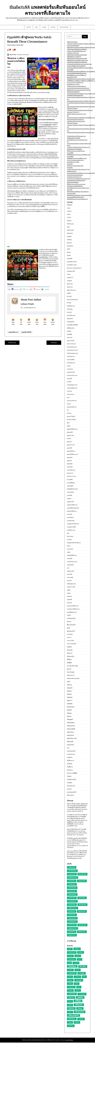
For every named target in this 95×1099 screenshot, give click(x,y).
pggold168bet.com (13, 332)
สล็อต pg (69, 685)
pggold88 (40, 126)
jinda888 (69, 334)
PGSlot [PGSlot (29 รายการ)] (72, 966)
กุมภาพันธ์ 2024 (72, 921)
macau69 (69, 378)
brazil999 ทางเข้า (72, 262)
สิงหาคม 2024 (72, 914)
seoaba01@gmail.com (28, 307)
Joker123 (69, 337)
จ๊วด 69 (69, 621)
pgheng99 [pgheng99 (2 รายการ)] (76, 962)
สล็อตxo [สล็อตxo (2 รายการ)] (70, 1012)
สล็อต (68, 681)
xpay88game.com (72, 612)
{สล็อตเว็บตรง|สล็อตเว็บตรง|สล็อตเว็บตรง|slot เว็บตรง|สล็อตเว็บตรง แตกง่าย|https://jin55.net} (77, 51)
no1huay (69, 391)
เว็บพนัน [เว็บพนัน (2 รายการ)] (70, 1022)
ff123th (69, 303)
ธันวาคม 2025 (82, 874)
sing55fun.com (71, 530)
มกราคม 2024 (72, 925)
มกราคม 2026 (72, 874)
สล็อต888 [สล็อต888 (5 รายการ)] (71, 1008)
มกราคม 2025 (72, 904)
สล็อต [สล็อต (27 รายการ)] (78, 1001)
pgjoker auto (70, 435)
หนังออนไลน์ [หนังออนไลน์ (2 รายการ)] (81, 1019)
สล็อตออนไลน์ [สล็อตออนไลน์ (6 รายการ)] (79, 1012)
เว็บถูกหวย (70, 770)
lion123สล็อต (70, 359)
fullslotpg (69, 309)
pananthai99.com (72, 407)
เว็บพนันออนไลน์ (71, 779)
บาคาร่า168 (70, 640)
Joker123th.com (71, 344)
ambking (69, 239)
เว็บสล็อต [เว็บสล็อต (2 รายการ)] (77, 1022)
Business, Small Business (74, 268)
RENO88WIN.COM (72, 489)
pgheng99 (70, 432)
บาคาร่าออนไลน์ (71, 644)
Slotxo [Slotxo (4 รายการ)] (70, 980)
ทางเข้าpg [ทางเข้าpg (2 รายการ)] (70, 990)
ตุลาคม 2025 (72, 881)
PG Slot (69, 413)
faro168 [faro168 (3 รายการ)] (80, 952)
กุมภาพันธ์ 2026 (72, 870)
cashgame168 (71, 271)
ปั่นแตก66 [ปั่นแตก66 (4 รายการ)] (71, 997)
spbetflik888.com (72, 555)
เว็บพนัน (69, 776)
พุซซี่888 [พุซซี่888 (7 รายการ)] (80, 997)
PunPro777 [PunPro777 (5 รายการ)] (72, 973)
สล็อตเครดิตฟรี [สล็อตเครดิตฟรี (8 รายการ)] (73, 1015)
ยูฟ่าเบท (69, 669)
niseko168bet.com (72, 388)
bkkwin (69, 252)
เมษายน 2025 (72, 898)
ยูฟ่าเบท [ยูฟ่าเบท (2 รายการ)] (70, 1001)
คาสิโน (69, 615)
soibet (68, 552)
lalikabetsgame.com (72, 353)
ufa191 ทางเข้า (71, 587)
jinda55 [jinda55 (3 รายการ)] (77, 956)
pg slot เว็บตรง (71, 416)
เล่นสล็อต (69, 764)
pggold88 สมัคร (47, 124)
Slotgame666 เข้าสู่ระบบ (74, 543)
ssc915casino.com (72, 562)
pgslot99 (69, 448)
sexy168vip (70, 517)
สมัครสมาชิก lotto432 (73, 678)
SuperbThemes (69, 1040)
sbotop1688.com (72, 511)
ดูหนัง (68, 628)
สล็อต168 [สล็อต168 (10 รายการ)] (78, 1005)
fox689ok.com (71, 306)
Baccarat (69, 243)
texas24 (69, 580)
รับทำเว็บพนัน (70, 672)
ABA (68, 227)
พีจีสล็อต (69, 659)
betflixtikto (70, 246)
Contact (44, 27)
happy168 (70, 318)
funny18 (69, 312)
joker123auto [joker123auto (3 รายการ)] (72, 959)
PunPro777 (70, 473)
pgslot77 (69, 442)
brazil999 (69, 258)
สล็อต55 (69, 691)
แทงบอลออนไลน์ (71, 792)
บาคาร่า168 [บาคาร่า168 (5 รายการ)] (72, 994)
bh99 (68, 249)
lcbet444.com (71, 356)
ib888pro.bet (70, 328)
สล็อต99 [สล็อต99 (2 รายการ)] (70, 1005)
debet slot (70, 284)
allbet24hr (70, 233)
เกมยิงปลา (70, 757)
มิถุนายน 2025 (72, 891)
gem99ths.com (71, 315)
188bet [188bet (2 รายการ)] (70, 949)
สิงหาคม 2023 (72, 935)
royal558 (69, 495)
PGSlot (69, 438)
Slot (68, 533)
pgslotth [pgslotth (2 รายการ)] (77, 969)
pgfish (68, 426)
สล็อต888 (69, 704)
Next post (54, 343)
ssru (68, 568)
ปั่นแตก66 (69, 650)
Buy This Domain (64, 27)
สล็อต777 (69, 700)
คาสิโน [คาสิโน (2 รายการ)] (76, 983)
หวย (68, 748)
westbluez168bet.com (73, 609)
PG (68, 410)
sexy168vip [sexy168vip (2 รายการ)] (77, 976)
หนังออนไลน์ (70, 745)
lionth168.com (71, 363)
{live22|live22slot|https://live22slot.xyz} (78, 179)
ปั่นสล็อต (69, 647)
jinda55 (69, 331)
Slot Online (70, 536)
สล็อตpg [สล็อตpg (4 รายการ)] (80, 1008)
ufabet (69, 593)
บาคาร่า (69, 637)
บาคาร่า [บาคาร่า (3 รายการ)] (77, 990)
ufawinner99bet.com (73, 606)
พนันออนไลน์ (70, 656)
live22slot (70, 369)
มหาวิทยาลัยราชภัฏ (72, 666)
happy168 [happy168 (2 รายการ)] (70, 955)
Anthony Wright (27, 304)
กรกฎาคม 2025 (72, 887)
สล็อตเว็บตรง (70, 732)
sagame (69, 498)
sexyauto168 (70, 520)
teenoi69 (69, 574)
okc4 (68, 397)
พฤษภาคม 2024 (72, 918)
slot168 (69, 539)
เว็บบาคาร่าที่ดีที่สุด (72, 773)
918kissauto (70, 224)
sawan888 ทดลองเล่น (73, 508)
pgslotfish (70, 457)
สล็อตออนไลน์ (71, 726)
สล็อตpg (69, 713)
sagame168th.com (72, 505)
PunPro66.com (71, 470)
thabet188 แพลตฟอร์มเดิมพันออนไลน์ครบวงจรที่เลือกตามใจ (48, 10)
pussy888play (71, 483)
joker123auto (71, 341)
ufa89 (68, 590)
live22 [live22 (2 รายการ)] (79, 959)
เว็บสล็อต (69, 783)
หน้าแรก (29, 27)
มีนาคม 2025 (82, 898)
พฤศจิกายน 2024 (73, 908)
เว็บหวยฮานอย (71, 786)
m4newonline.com (72, 375)
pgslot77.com (71, 445)
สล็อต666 (69, 697)
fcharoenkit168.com (72, 299)
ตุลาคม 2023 (72, 931)
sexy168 (69, 514)
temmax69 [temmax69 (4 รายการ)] (79, 980)
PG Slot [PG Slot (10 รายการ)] (83, 966)
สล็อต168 (69, 688)
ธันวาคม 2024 (82, 904)
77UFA (69, 217)
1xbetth (69, 211)
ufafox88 (69, 599)
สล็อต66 (69, 694)
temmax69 (70, 577)
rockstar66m (70, 492)
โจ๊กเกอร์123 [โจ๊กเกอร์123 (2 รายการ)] (71, 1025)
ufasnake (69, 603)
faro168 (69, 296)
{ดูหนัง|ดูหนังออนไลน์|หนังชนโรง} (76, 180)
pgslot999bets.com (72, 454)
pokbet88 (69, 464)
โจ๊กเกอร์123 (70, 795)
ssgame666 (70, 565)
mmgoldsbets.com (72, 385)
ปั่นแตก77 (69, 653)
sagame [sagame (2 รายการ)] (70, 976)
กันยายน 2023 (81, 931)
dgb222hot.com (71, 290)
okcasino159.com (72, 400)
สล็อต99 (69, 710)
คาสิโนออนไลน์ (71, 618)
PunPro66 (70, 467)
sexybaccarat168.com (73, 524)
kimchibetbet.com (72, 347)
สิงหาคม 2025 (72, 884)
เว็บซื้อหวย (70, 767)
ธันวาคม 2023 (82, 925)
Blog (36, 27)
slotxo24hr (70, 549)
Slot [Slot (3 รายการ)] (84, 976)
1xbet (68, 208)
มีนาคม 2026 (72, 867)
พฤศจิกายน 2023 (73, 928)
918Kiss (69, 221)
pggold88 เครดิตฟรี (26, 332)
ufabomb (69, 596)
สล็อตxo (69, 716)
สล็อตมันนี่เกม (71, 723)
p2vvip (69, 404)
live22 (69, 366)
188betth (69, 205)
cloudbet (69, 281)
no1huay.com (70, 394)
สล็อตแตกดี (70, 741)
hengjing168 (70, 322)
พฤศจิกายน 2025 (73, 877)
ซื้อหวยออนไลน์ (71, 625)
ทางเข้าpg (69, 634)
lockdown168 (71, 372)
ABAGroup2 (70, 230)
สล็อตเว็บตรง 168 (72, 738)
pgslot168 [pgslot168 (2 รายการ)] (70, 969)
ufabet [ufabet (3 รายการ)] (70, 983)
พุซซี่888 (69, 663)
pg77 (68, 423)
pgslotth (69, 460)
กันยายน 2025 (81, 881)
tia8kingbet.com (71, 584)
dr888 (68, 293)
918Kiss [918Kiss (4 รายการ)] (77, 949)
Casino (69, 274)
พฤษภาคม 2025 (72, 894)
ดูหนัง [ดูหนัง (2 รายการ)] (79, 987)
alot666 (69, 236)
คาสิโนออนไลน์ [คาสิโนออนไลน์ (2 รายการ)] (71, 987)
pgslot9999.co (71, 451)
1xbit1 (69, 214)
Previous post (12, 343)
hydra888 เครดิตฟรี (72, 325)
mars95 (69, 382)
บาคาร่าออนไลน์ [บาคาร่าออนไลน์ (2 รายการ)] (82, 994)
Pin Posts (53, 27)
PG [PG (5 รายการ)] (69, 963)
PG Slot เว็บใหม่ (71, 419)
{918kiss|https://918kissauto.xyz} (76, 136)
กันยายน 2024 (81, 911)
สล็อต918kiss (71, 707)
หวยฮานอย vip (71, 754)
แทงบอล (69, 789)
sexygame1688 (71, 527)
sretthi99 (69, 558)
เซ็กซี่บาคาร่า (70, 760)
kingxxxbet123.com (72, 350)
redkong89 (70, 486)
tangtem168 (70, 571)
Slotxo (69, 546)
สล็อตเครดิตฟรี (71, 729)
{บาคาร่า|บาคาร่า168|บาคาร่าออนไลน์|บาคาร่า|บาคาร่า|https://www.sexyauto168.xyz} (76, 84)
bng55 (69, 255)
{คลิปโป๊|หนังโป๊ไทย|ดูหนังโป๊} (75, 95)
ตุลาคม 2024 (72, 911)
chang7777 (70, 277)
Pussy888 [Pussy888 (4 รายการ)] (81, 973)
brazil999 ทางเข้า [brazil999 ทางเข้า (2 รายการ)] (72, 952)
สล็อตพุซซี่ (70, 719)
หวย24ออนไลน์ (71, 751)
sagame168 (70, 502)
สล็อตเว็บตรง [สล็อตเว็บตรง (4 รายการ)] (72, 1019)
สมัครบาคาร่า (71, 675)
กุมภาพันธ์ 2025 (72, 901)
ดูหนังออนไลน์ (71, 631)
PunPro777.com (71, 476)
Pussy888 (70, 479)
